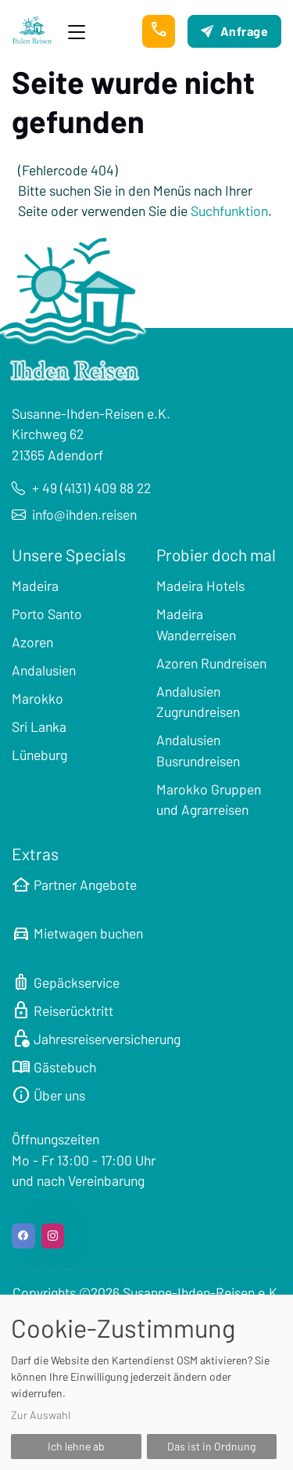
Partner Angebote (74, 884)
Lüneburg (39, 754)
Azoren (32, 641)
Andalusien (44, 670)
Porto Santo (47, 613)
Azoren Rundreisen (211, 663)
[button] (158, 31)
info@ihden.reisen (74, 514)
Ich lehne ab (76, 1446)
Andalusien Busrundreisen (198, 750)
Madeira (35, 585)
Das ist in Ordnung (211, 1446)
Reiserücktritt (62, 1010)
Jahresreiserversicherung (96, 1039)
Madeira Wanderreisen (196, 624)
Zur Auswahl (40, 1414)
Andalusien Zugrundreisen (198, 701)
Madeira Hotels (200, 585)
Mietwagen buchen (77, 933)
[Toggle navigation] (76, 31)
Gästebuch (54, 1067)
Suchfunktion (229, 210)
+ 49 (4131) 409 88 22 (81, 487)
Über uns (48, 1095)
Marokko (37, 698)
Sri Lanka (39, 726)
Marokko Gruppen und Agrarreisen (208, 799)
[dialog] (146, 1382)
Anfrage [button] (234, 30)
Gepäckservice (66, 982)
